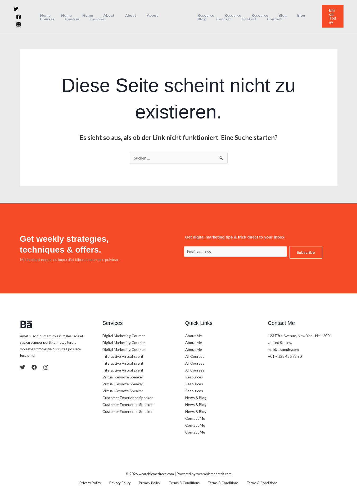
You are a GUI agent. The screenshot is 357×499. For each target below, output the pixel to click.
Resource (204, 15)
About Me (193, 335)
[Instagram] (18, 20)
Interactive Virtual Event (122, 356)
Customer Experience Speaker (127, 397)
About (100, 15)
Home (45, 15)
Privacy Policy (97, 482)
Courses (47, 19)
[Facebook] (26, 12)
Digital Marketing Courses (124, 335)
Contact (203, 19)
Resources (194, 376)
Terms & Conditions (181, 482)
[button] (331, 15)
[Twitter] (15, 12)
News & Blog (195, 397)
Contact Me (195, 418)
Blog (271, 15)
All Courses (194, 356)
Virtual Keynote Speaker (122, 376)
